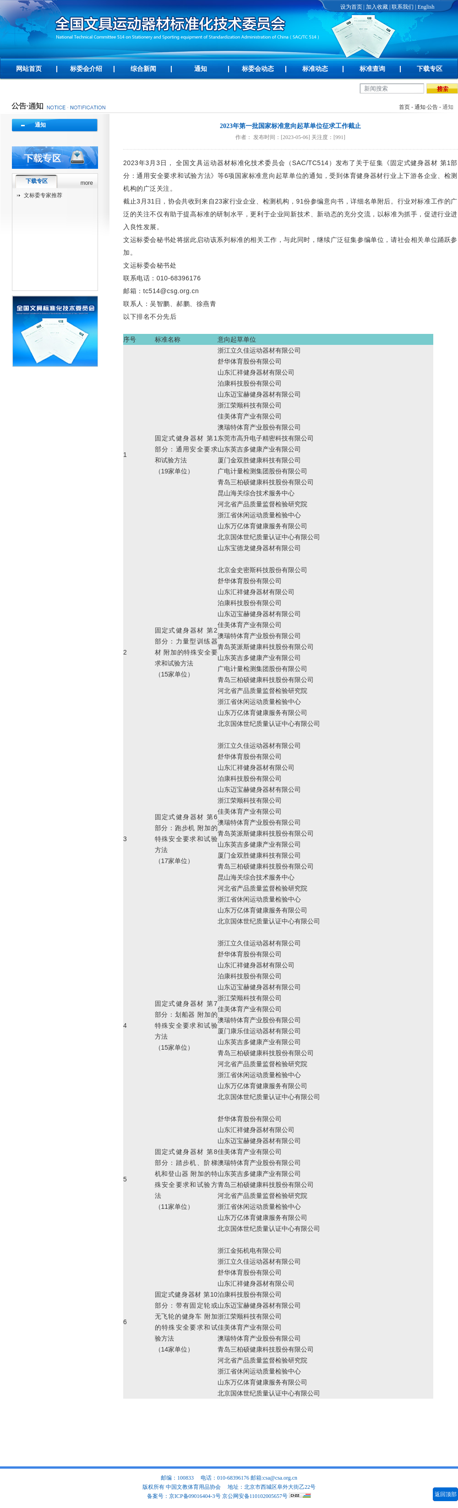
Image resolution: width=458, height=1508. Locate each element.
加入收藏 (377, 7)
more (87, 183)
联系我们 (403, 7)
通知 (200, 68)
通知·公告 (426, 107)
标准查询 (372, 68)
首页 (404, 107)
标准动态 (315, 68)
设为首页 (351, 7)
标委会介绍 (86, 68)
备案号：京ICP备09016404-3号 (184, 1496)
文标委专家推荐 (43, 195)
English (426, 7)
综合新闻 (143, 68)
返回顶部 (446, 1494)
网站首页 (29, 68)
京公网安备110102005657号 (255, 1496)
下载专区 (429, 68)
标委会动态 (258, 68)
